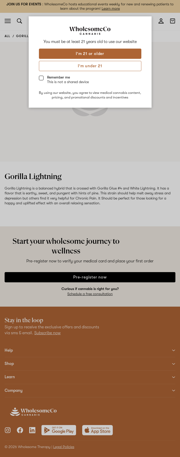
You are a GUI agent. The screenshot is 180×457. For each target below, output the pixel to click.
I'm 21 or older (90, 53)
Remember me (68, 79)
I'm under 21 (90, 66)
